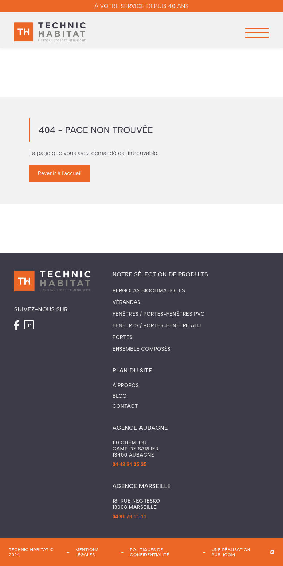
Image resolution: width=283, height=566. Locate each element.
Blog (120, 396)
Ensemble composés (141, 349)
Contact (125, 406)
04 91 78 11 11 (129, 516)
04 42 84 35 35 (129, 464)
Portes (123, 337)
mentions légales (87, 552)
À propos (126, 386)
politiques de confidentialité (149, 552)
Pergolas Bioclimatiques (149, 291)
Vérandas (127, 302)
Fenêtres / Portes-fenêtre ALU (157, 326)
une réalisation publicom (231, 552)
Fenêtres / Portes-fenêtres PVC (159, 314)
